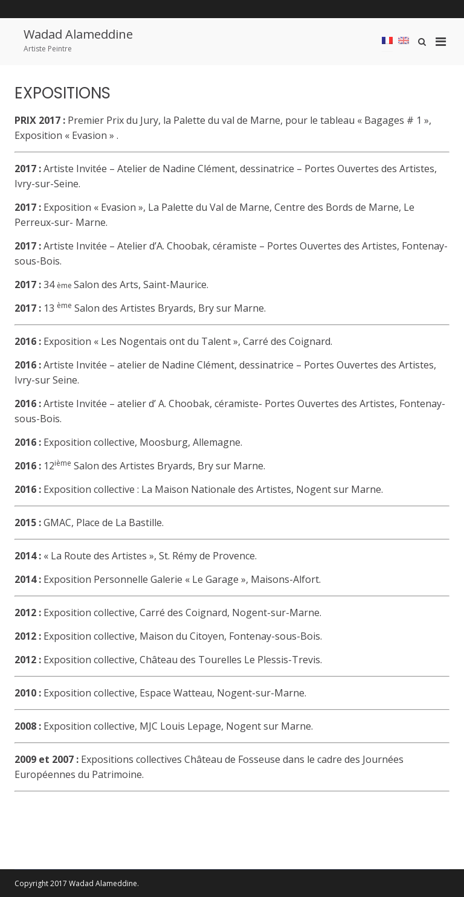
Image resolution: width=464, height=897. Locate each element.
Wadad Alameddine (78, 34)
